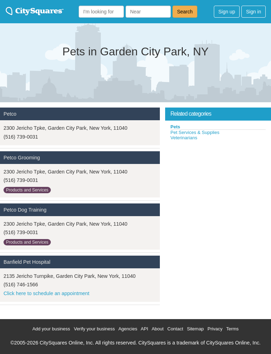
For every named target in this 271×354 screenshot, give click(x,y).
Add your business (51, 328)
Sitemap (195, 328)
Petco (10, 114)
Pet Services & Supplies (194, 132)
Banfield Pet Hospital (27, 262)
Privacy (215, 328)
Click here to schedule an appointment (46, 293)
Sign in (253, 11)
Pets (175, 126)
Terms (232, 328)
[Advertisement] (218, 193)
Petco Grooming (22, 157)
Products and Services (27, 190)
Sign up (226, 11)
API (144, 328)
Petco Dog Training (25, 210)
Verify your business (94, 328)
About (158, 328)
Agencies (127, 328)
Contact (175, 328)
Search (185, 11)
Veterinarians (183, 137)
